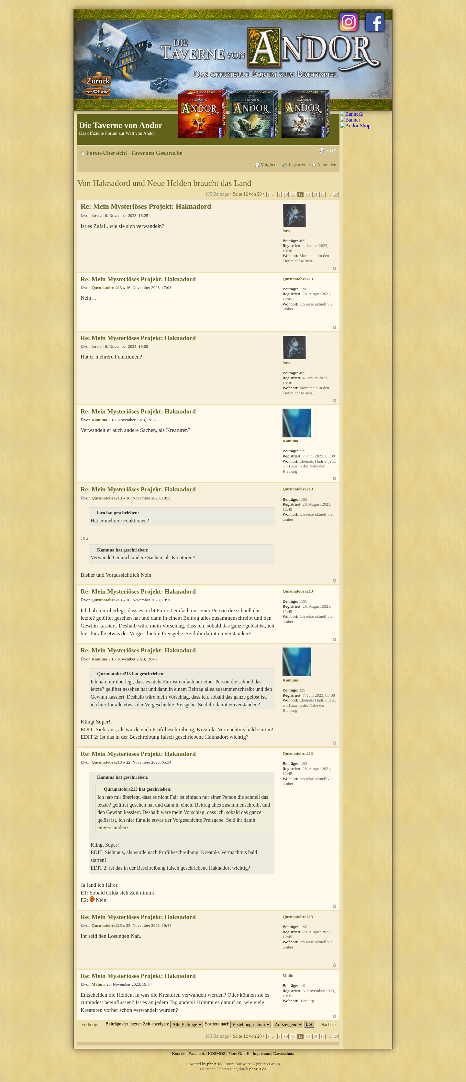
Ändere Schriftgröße (331, 151)
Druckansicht (321, 151)
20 (336, 194)
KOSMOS (216, 1053)
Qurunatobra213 (107, 287)
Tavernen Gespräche (157, 153)
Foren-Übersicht (106, 153)
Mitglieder (270, 164)
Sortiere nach (238, 1023)
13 (308, 194)
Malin (97, 984)
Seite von (247, 194)
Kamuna (99, 419)
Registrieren (298, 164)
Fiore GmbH (239, 1053)
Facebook (196, 1053)
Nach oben (334, 268)
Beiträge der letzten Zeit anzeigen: (154, 1023)
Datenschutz (283, 1053)
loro (95, 215)
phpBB (213, 1063)
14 (315, 194)
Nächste (328, 1024)
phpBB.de (258, 1068)
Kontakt (178, 1053)
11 (293, 194)
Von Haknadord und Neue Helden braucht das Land (164, 183)
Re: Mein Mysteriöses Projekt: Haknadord (146, 206)
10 (286, 194)
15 (322, 194)
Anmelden (326, 164)
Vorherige (90, 1024)
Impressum (262, 1053)
